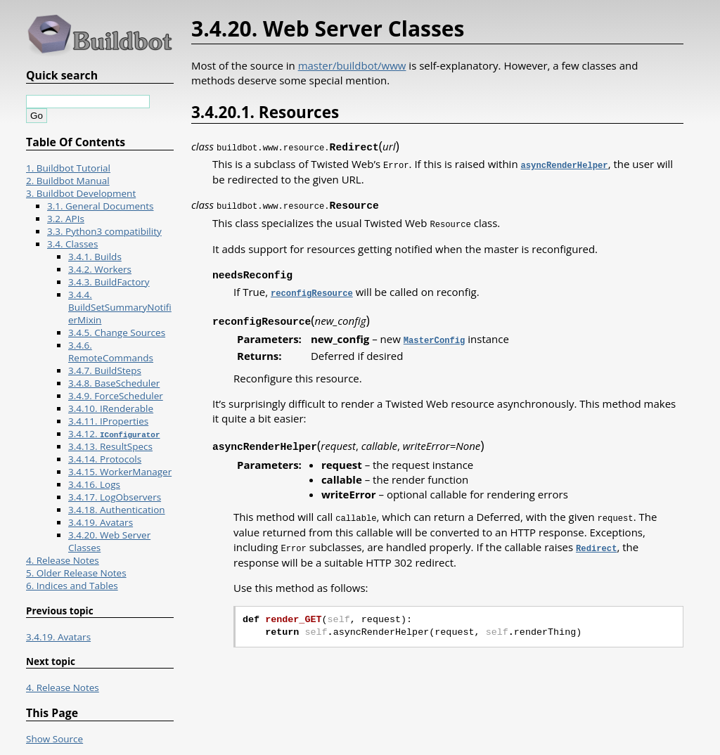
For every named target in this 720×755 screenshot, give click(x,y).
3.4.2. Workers (99, 269)
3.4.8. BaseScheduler (114, 383)
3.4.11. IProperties (108, 421)
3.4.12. (114, 433)
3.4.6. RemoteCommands (110, 351)
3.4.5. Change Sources (116, 332)
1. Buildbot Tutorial (68, 168)
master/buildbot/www (352, 65)
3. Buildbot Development (81, 193)
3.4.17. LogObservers (114, 497)
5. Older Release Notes (76, 573)
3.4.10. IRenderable (110, 408)
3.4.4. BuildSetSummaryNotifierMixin (120, 307)
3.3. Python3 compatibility (104, 231)
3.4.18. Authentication (116, 509)
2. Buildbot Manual (68, 180)
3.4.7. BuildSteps (104, 370)
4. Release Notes (62, 560)
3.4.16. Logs (94, 484)
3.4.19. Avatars (100, 522)
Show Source (54, 739)
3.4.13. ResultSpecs (110, 446)
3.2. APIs (65, 218)
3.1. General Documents (100, 206)
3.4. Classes (72, 244)
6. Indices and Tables (72, 585)
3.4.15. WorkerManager (120, 471)
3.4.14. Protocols (104, 459)
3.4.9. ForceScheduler (115, 395)
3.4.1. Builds (95, 256)
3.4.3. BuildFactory (109, 282)
